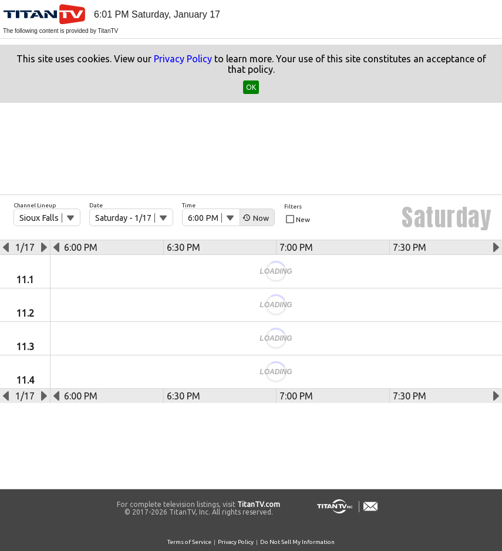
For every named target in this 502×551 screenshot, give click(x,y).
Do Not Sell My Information (297, 542)
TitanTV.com (257, 504)
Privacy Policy (183, 58)
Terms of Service (189, 542)
